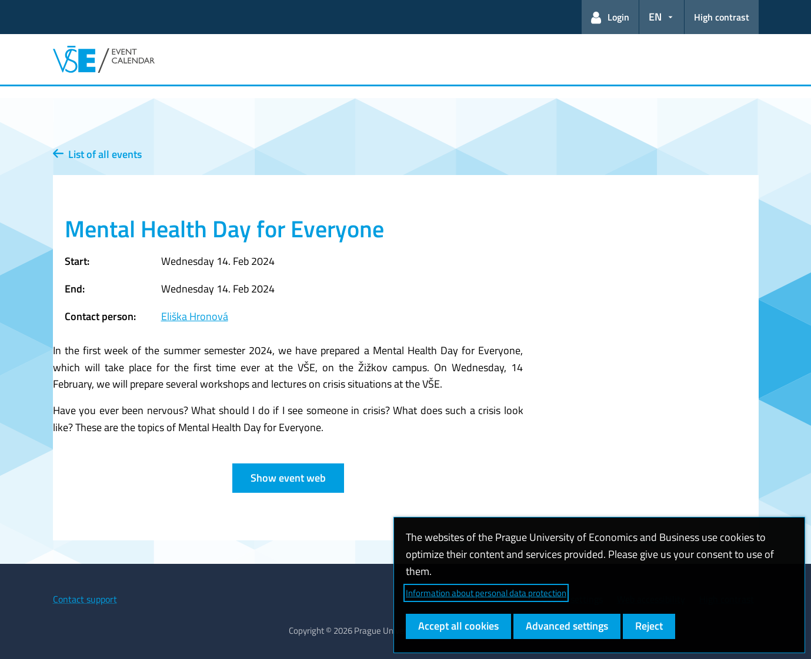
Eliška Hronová (194, 316)
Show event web (288, 478)
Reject (649, 626)
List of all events (97, 154)
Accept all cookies (458, 626)
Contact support (85, 599)
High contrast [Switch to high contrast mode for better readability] (721, 17)
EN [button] (655, 17)
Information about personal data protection (486, 593)
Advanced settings (567, 626)
